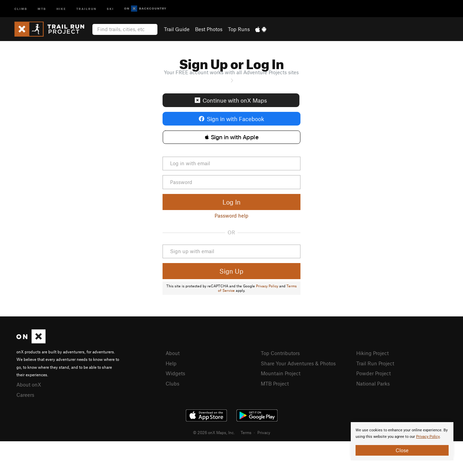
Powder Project (373, 373)
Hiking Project (372, 353)
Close (402, 450)
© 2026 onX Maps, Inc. (214, 432)
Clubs (172, 383)
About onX (28, 384)
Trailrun (86, 8)
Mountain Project (280, 373)
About (173, 353)
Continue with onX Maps (231, 100)
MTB (42, 8)
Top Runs (239, 29)
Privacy (263, 432)
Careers (25, 395)
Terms (246, 432)
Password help (231, 215)
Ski (110, 8)
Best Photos (208, 29)
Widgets (175, 373)
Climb (20, 8)
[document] (402, 441)
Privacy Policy (267, 286)
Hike (61, 8)
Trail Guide (177, 29)
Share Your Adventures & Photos (298, 363)
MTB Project (275, 383)
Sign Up (231, 271)
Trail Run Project (375, 363)
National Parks (373, 383)
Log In (231, 202)
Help (171, 363)
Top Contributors (280, 353)
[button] (231, 137)
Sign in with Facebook (231, 118)
